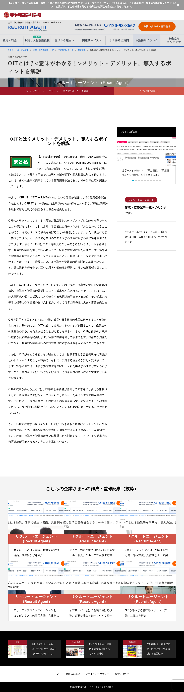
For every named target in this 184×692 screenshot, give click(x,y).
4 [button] (142, 180)
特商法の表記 (73, 673)
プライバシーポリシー (97, 673)
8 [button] (154, 180)
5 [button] (145, 180)
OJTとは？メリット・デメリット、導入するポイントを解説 (57, 91)
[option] (146, 158)
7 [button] (151, 180)
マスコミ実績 (75, 642)
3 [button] (139, 180)
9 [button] (157, 180)
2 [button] (136, 180)
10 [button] (160, 180)
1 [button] (133, 180)
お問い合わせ (122, 673)
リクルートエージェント (141, 199)
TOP (57, 673)
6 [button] (148, 180)
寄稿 (17, 642)
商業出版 (132, 642)
